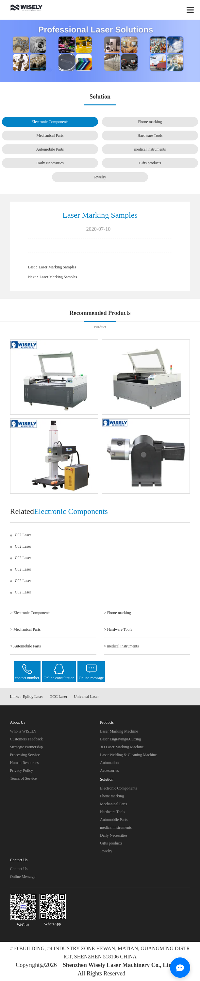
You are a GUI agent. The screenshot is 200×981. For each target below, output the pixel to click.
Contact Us (19, 868)
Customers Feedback (26, 739)
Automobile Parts (50, 149)
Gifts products (150, 163)
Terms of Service (23, 778)
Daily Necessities (50, 163)
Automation (109, 762)
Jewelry (100, 177)
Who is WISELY (23, 731)
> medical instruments (121, 646)
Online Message (23, 876)
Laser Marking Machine (119, 731)
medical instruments (150, 149)
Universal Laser (86, 696)
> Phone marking (117, 612)
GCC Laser (58, 696)
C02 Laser (23, 535)
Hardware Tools (150, 135)
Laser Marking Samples (57, 267)
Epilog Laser (33, 696)
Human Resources (24, 762)
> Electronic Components (30, 612)
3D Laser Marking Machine (122, 747)
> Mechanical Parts (25, 629)
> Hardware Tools (118, 629)
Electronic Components (50, 121)
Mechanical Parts (50, 135)
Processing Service (25, 755)
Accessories (109, 770)
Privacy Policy (21, 770)
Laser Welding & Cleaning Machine (128, 755)
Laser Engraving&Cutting (120, 739)
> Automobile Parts (25, 646)
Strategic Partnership (26, 747)
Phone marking (150, 121)
